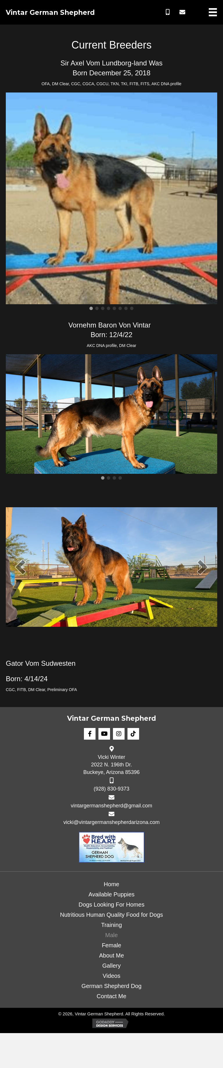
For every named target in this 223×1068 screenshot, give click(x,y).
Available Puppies (112, 894)
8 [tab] (132, 309)
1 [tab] (91, 309)
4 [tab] (109, 309)
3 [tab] (103, 309)
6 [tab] (120, 309)
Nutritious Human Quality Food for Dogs (111, 915)
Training (111, 925)
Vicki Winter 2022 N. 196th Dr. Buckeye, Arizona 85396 (111, 764)
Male (111, 935)
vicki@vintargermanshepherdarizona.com (111, 822)
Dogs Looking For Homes (112, 904)
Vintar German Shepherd (50, 12)
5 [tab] (114, 309)
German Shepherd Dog (112, 986)
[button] (168, 12)
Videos (112, 976)
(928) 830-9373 (111, 789)
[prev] (20, 567)
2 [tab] (97, 309)
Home (111, 884)
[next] (202, 567)
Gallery (111, 965)
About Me (111, 955)
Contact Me (111, 996)
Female (111, 945)
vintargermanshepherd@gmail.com (111, 806)
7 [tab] (126, 309)
